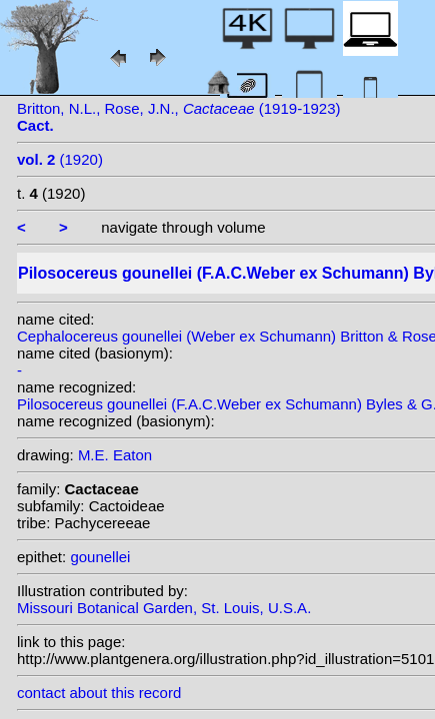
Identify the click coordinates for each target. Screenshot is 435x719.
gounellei (100, 556)
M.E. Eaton (115, 454)
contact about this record (99, 692)
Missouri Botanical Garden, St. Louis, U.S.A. (164, 607)
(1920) (60, 159)
